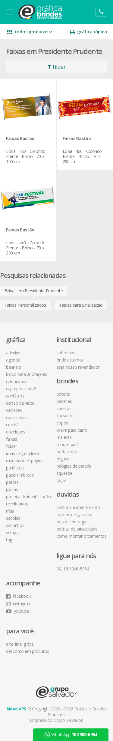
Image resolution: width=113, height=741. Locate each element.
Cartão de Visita (20, 403)
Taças (62, 480)
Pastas (12, 482)
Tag (9, 540)
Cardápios (15, 396)
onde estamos (70, 360)
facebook (18, 596)
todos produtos (29, 31)
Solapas (13, 532)
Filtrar (56, 67)
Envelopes (15, 432)
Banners (13, 367)
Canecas (64, 401)
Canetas (64, 408)
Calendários (16, 381)
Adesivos (14, 353)
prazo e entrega (71, 522)
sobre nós (66, 353)
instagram (19, 603)
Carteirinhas (16, 417)
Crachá (12, 424)
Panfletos (15, 468)
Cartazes (14, 410)
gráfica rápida (88, 31)
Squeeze (64, 473)
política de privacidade (77, 529)
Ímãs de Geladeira (22, 453)
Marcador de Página (25, 460)
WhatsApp (70, 734)
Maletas (64, 437)
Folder (11, 446)
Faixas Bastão (20, 138)
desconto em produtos (27, 651)
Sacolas (13, 518)
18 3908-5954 (73, 569)
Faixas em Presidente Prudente (34, 290)
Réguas (63, 459)
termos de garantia (75, 514)
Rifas (10, 511)
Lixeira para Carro (72, 430)
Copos (62, 423)
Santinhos (15, 525)
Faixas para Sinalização (81, 305)
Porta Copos (68, 451)
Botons (63, 394)
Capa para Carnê (21, 388)
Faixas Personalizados (25, 305)
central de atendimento (78, 507)
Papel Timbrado (20, 475)
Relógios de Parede (74, 466)
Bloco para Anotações (26, 374)
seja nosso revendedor (78, 367)
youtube (17, 611)
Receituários (17, 504)
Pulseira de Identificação (28, 496)
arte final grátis (20, 644)
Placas (12, 489)
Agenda (13, 360)
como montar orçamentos (82, 536)
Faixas (11, 439)
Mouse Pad (67, 444)
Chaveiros (65, 415)
